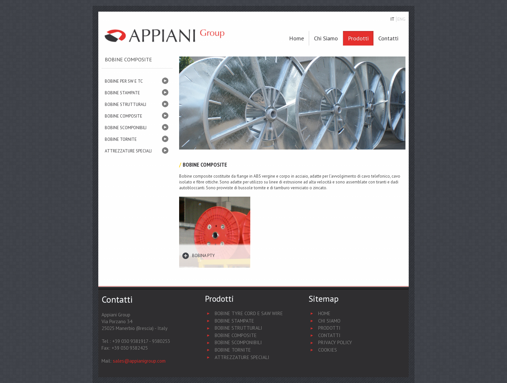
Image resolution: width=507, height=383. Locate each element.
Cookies (327, 350)
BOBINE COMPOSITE (123, 116)
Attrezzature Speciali (242, 357)
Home (296, 38)
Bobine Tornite (233, 350)
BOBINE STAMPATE (122, 93)
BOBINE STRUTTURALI (125, 104)
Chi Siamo (329, 321)
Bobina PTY (203, 255)
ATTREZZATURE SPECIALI (128, 151)
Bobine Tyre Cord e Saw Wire (249, 313)
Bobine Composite (236, 335)
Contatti (388, 38)
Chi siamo (326, 38)
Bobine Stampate (234, 321)
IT (392, 19)
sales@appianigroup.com (139, 361)
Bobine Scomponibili (238, 342)
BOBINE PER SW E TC (124, 81)
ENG (401, 19)
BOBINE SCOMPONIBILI (125, 127)
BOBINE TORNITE (121, 139)
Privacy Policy (335, 342)
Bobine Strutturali (238, 328)
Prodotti (358, 38)
